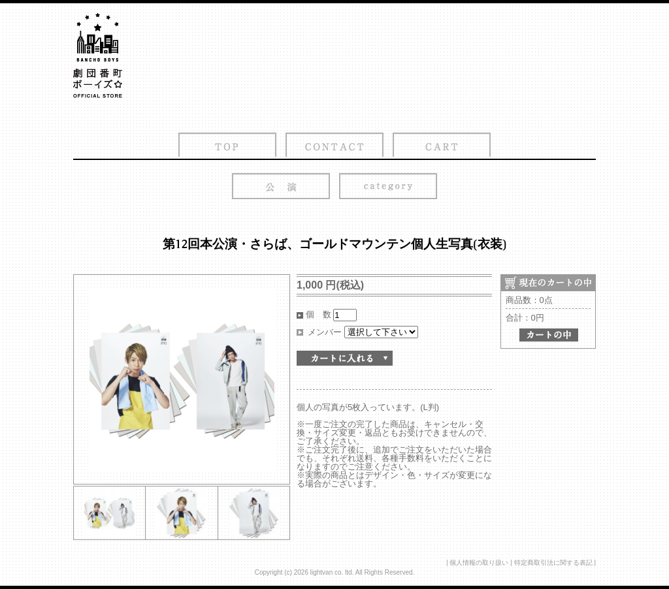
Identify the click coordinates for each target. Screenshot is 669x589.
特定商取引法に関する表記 (553, 562)
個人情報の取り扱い (478, 562)
